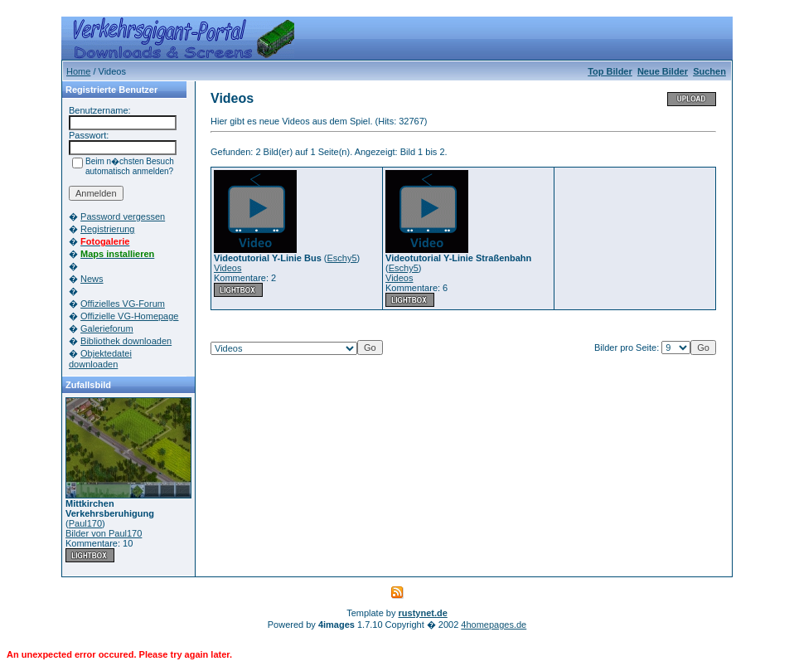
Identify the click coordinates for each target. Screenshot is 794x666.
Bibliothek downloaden (126, 341)
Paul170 (85, 523)
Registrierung (107, 229)
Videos (227, 268)
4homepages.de (493, 625)
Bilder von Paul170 (103, 533)
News (92, 279)
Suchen (709, 71)
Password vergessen (122, 216)
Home (78, 71)
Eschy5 (342, 258)
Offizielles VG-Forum (122, 304)
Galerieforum (106, 328)
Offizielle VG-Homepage (129, 316)
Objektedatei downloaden (100, 358)
